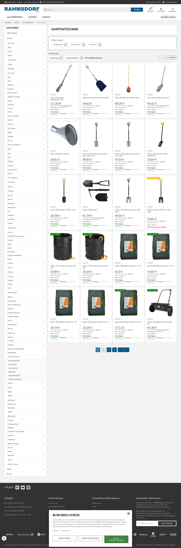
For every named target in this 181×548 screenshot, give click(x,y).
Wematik (11, 455)
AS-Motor (11, 73)
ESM (9, 157)
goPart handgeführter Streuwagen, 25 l (159, 323)
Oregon (10, 309)
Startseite (8, 22)
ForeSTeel (11, 182)
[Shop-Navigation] (10, 2)
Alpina (10, 55)
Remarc (10, 329)
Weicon (10, 451)
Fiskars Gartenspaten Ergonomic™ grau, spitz (127, 155)
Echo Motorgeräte (14, 145)
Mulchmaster (12, 292)
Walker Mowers (13, 444)
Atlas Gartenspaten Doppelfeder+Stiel (57, 99)
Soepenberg (11, 353)
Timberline (11, 408)
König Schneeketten (14, 255)
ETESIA (10, 161)
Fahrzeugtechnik (14, 361)
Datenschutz (96, 503)
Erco (9, 153)
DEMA (9, 132)
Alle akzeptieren (116, 539)
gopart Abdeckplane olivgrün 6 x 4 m (128, 322)
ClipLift (10, 120)
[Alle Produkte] (15, 17)
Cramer (10, 124)
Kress (10, 267)
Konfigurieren (91, 538)
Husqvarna (12, 228)
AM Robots (12, 60)
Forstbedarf (12, 364)
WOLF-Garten (13, 464)
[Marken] (33, 17)
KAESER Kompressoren (15, 236)
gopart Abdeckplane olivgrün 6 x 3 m (96, 322)
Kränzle (10, 263)
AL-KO (9, 51)
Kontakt (19, 2)
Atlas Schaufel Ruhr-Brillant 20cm (127, 98)
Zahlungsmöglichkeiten (56, 507)
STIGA (10, 383)
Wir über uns (53, 503)
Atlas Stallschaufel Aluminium (158, 98)
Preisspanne (93, 45)
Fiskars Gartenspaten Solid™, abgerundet (158, 155)
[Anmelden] (161, 9)
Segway (11, 345)
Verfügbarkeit (58, 45)
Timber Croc (11, 404)
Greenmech (11, 207)
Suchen (137, 10)
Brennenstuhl (12, 93)
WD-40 (10, 448)
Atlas (9, 81)
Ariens (10, 64)
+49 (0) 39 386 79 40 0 (15, 503)
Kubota (10, 272)
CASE (9, 112)
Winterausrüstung (14, 379)
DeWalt (10, 136)
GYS (9, 211)
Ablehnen (65, 538)
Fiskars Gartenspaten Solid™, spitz (62, 210)
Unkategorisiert (12, 424)
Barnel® (10, 89)
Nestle (10, 297)
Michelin (10, 280)
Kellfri (9, 244)
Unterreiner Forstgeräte (15, 431)
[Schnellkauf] (168, 17)
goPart (9, 199)
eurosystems (12, 170)
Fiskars (9, 174)
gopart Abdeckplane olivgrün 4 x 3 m (160, 266)
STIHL (10, 388)
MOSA (9, 284)
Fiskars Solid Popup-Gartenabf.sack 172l (63, 267)
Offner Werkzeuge (14, 305)
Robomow (11, 333)
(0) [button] (153, 2)
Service (9, 474)
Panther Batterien (13, 313)
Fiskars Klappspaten (90, 210)
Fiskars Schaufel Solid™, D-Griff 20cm (159, 211)
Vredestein (11, 440)
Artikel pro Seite (72, 58)
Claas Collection (13, 116)
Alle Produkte (12, 33)
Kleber (9, 248)
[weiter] (123, 349)
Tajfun (9, 392)
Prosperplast (12, 325)
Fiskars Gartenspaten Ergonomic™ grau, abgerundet (95, 155)
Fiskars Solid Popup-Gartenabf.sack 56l (95, 267)
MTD (9, 288)
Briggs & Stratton (14, 97)
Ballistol (11, 85)
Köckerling (11, 252)
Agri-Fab (11, 43)
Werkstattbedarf (14, 375)
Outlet (9, 469)
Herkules (11, 215)
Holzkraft (10, 219)
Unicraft (10, 420)
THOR (10, 396)
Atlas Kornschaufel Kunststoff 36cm (96, 98)
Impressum (56, 531)
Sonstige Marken (28, 22)
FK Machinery (12, 178)
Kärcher (10, 240)
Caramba (10, 104)
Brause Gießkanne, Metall (59, 154)
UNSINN (10, 428)
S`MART (10, 341)
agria (9, 47)
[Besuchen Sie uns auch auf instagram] (28, 487)
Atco (9, 77)
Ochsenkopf (11, 301)
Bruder (9, 101)
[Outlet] (47, 17)
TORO (10, 412)
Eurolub (10, 166)
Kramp (53, 95)
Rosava (10, 337)
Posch (10, 320)
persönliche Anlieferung (31, 2)
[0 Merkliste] (150, 9)
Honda (10, 223)
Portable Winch (13, 316)
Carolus (10, 108)
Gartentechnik (41, 22)
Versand (98, 106)
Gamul (10, 186)
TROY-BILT (11, 416)
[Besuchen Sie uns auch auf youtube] (23, 487)
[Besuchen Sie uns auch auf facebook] (17, 487)
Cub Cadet (11, 128)
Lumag (10, 276)
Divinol (9, 141)
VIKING (10, 435)
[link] (112, 43)
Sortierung (54, 58)
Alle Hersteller (76, 45)
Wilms (10, 460)
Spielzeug (11, 372)
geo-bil (10, 195)
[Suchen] (89, 10)
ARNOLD (11, 69)
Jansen (10, 232)
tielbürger (11, 400)
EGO (9, 149)
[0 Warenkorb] (172, 9)
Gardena (11, 191)
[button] (162, 57)
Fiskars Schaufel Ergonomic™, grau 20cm (127, 211)
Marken (17, 22)
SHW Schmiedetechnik (15, 349)
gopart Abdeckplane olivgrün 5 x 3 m (63, 322)
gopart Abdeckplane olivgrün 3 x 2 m (128, 266)
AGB (94, 507)
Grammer (11, 203)
